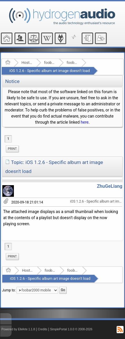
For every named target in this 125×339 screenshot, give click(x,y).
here (85, 122)
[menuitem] (12, 148)
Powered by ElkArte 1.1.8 (18, 329)
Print (12, 149)
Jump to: (9, 290)
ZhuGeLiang (109, 186)
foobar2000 (49, 62)
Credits (42, 329)
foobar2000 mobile (72, 62)
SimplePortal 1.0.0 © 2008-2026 (71, 329)
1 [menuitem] (8, 139)
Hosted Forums (27, 62)
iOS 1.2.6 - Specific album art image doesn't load (49, 70)
